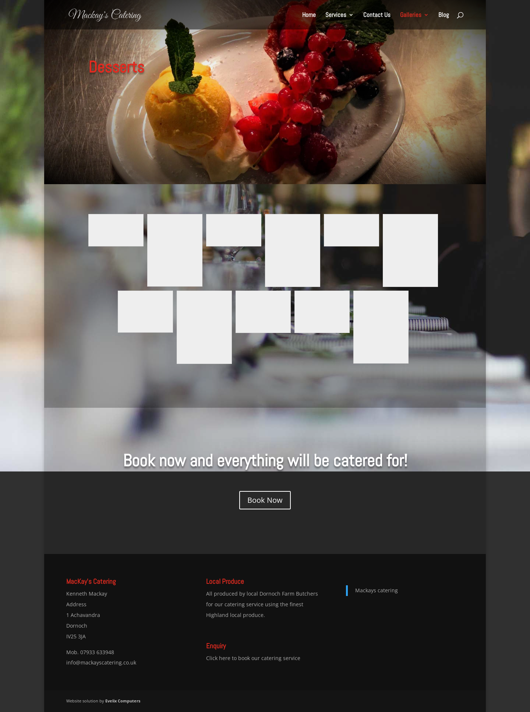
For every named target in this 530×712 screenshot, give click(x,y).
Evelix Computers (122, 701)
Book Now (265, 500)
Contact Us (377, 15)
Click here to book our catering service (253, 658)
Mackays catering (376, 590)
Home (309, 15)
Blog (443, 15)
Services (335, 15)
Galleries (410, 15)
